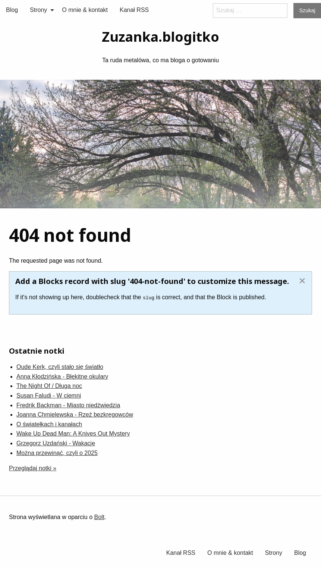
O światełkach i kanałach (49, 424)
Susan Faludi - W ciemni (48, 395)
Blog (12, 10)
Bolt (99, 517)
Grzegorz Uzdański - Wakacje (55, 443)
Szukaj (307, 10)
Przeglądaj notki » (32, 468)
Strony (38, 10)
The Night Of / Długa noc (49, 386)
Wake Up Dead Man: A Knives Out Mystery (73, 433)
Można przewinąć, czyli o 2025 (57, 452)
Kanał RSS (134, 10)
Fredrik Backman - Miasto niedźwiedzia (68, 405)
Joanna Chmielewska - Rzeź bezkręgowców (74, 414)
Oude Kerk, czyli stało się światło (59, 367)
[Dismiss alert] (302, 281)
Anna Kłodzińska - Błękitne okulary (62, 376)
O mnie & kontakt (85, 10)
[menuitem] (12, 10)
